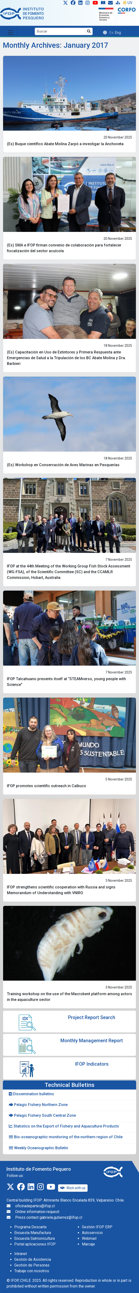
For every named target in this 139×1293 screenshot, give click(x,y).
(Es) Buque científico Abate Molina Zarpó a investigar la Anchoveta (65, 144)
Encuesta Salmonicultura (34, 1238)
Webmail (89, 1238)
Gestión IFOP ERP (97, 1227)
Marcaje (88, 1244)
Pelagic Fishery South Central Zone (42, 1115)
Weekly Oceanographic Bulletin (38, 1148)
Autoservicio (92, 1232)
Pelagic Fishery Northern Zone (38, 1104)
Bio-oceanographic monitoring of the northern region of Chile (66, 1137)
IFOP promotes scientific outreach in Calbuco (46, 786)
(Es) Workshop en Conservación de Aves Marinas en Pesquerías (63, 465)
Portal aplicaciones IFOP (35, 1244)
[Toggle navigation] (10, 32)
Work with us (72, 1188)
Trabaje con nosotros (31, 1271)
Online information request (37, 1211)
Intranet (20, 1253)
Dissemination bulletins (31, 1094)
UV (127, 2)
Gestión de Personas (32, 1265)
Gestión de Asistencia (32, 1259)
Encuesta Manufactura (32, 1232)
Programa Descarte (30, 1227)
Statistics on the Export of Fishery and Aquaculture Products (64, 1126)
